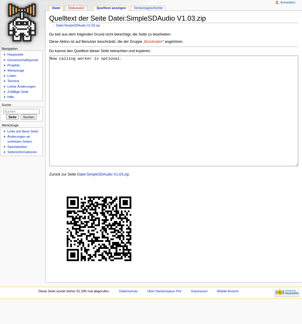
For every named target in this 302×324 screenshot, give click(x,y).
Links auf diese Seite (22, 131)
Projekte (13, 65)
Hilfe (10, 97)
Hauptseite (15, 54)
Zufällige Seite (18, 91)
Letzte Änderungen (21, 86)
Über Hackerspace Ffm (164, 313)
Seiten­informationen (22, 152)
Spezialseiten (17, 146)
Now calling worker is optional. (174, 122)
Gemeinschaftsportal (22, 60)
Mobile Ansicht (228, 313)
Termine (13, 81)
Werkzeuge (15, 70)
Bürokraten (153, 42)
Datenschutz (128, 313)
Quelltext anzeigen (111, 8)
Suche (6, 105)
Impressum (199, 313)
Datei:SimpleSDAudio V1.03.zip (78, 25)
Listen (11, 75)
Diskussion (76, 8)
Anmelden (288, 2)
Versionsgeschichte (148, 8)
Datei (56, 8)
